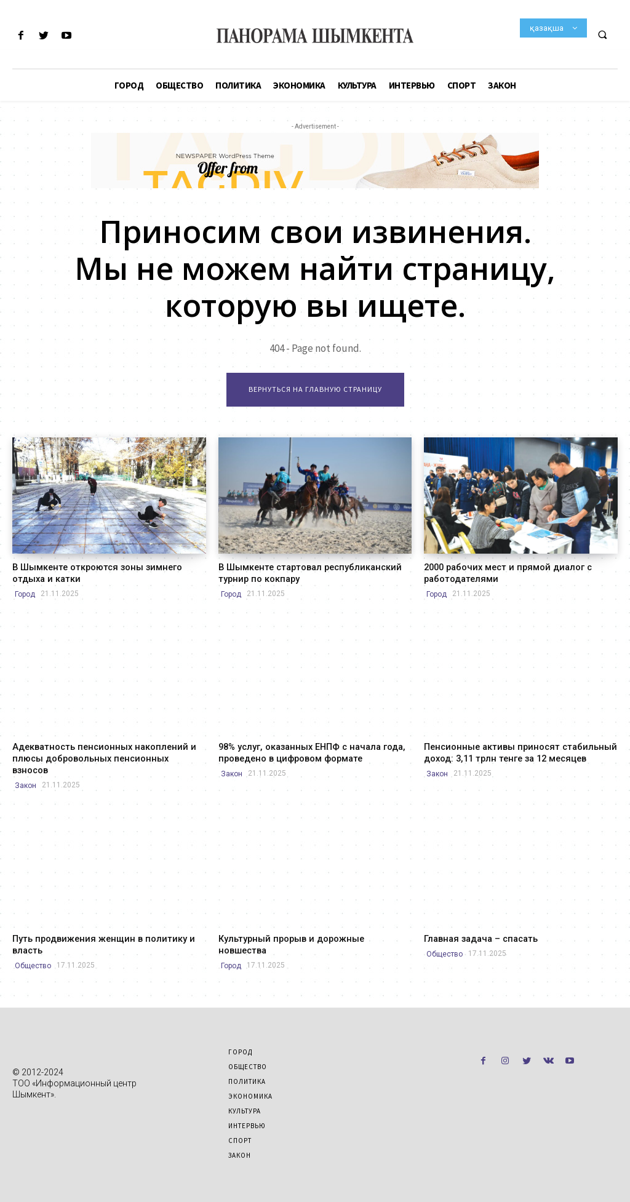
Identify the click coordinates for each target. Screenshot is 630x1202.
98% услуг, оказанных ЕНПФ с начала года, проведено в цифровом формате (308, 751)
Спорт (240, 1125)
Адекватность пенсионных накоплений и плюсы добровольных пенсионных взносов (104, 751)
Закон (25, 772)
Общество (33, 951)
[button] (602, 34)
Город (25, 593)
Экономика (250, 1081)
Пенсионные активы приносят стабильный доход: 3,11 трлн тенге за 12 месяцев (514, 751)
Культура (244, 1096)
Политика (247, 1066)
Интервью (247, 1111)
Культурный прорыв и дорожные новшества (311, 925)
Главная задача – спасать (478, 925)
